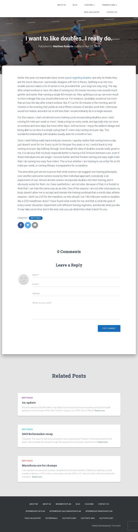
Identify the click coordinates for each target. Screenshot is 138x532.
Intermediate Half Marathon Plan (65, 511)
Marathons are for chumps (39, 465)
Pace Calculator (91, 12)
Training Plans (109, 5)
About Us (61, 5)
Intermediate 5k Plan (35, 511)
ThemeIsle (116, 525)
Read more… (100, 410)
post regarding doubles (79, 77)
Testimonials (51, 518)
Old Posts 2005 (69, 518)
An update (29, 402)
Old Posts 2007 (106, 518)
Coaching (89, 5)
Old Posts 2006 (88, 518)
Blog (75, 5)
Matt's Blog (36, 218)
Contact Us (112, 12)
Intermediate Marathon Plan (99, 511)
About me (33, 504)
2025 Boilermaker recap (37, 434)
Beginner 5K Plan (63, 504)
